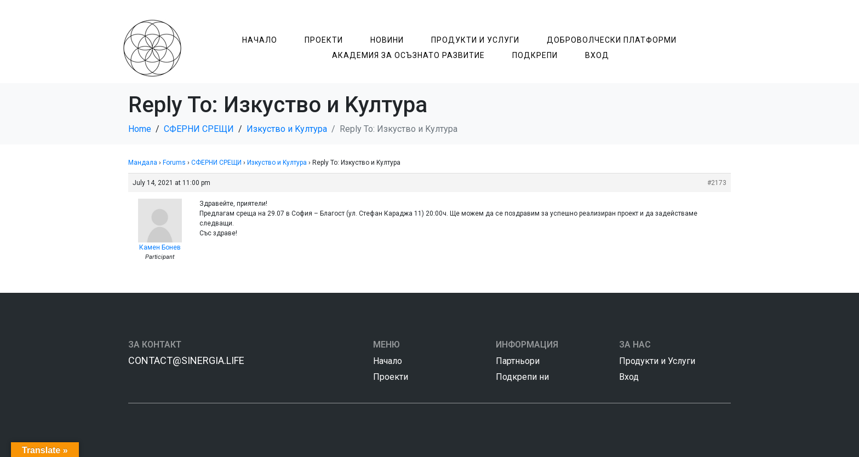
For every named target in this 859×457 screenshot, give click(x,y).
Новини (387, 40)
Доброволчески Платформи (612, 40)
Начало (259, 40)
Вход (597, 55)
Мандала (142, 162)
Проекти (324, 40)
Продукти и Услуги (475, 40)
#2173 (716, 183)
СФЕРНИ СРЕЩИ (216, 162)
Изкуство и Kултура (277, 162)
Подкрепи (535, 55)
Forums (174, 162)
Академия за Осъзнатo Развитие (408, 55)
